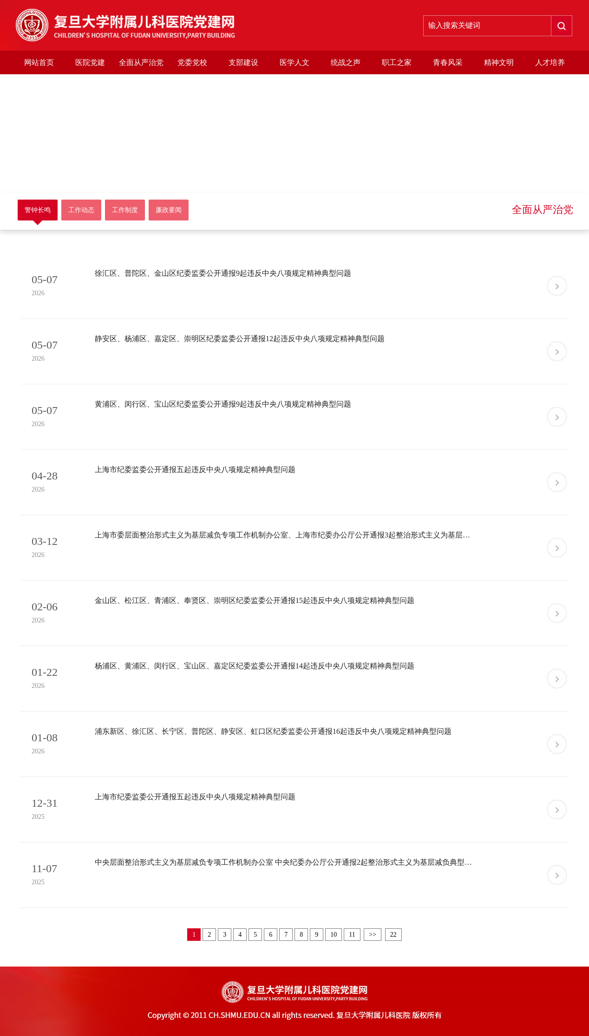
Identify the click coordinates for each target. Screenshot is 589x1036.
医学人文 (294, 62)
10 (333, 934)
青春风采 (448, 62)
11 (352, 934)
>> (372, 934)
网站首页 (39, 62)
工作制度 (125, 210)
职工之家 (397, 62)
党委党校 (192, 62)
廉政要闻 (169, 210)
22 (393, 934)
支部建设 (243, 62)
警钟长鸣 (38, 210)
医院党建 (90, 62)
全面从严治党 (141, 62)
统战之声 (345, 62)
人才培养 (550, 62)
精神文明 (499, 62)
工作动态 (81, 210)
